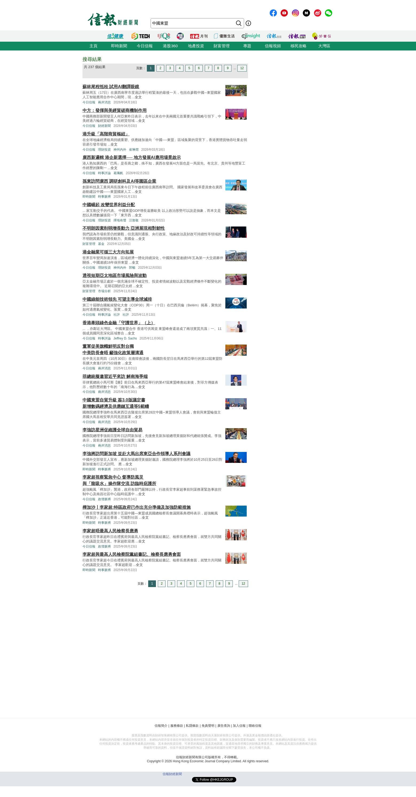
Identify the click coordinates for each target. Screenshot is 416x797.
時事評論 (104, 173)
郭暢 (132, 267)
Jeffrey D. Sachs (125, 338)
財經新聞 (104, 126)
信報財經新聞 (172, 774)
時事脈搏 (104, 196)
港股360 (170, 46)
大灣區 (324, 46)
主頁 (93, 46)
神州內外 (119, 149)
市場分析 (104, 291)
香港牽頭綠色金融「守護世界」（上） (119, 323)
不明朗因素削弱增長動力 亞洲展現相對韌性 (124, 228)
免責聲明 (208, 726)
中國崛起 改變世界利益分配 (109, 204)
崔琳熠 (134, 149)
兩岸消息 (104, 102)
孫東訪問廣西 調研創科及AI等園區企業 (119, 181)
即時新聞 (119, 46)
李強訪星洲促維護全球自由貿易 (112, 430)
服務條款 (176, 726)
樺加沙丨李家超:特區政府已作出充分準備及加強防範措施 (137, 507)
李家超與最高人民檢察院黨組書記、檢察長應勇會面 (132, 554)
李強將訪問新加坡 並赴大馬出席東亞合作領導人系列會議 (136, 453)
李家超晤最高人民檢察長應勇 (110, 531)
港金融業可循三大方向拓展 (108, 252)
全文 (138, 97)
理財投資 (104, 149)
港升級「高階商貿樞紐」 (106, 134)
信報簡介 (161, 726)
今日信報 (145, 46)
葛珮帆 (118, 173)
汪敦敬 (134, 220)
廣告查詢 (223, 726)
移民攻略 (299, 46)
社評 (116, 315)
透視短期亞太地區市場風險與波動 (115, 275)
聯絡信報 (255, 726)
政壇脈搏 (104, 499)
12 (242, 68)
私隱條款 (192, 726)
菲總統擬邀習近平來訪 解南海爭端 (115, 376)
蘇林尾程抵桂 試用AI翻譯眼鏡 (111, 86)
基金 (101, 244)
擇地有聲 (119, 220)
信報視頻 (273, 46)
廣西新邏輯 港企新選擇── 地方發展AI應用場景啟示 (132, 157)
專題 (247, 46)
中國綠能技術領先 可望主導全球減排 (117, 299)
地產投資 (196, 46)
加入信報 (239, 726)
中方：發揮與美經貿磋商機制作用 (115, 110)
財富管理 (222, 46)
